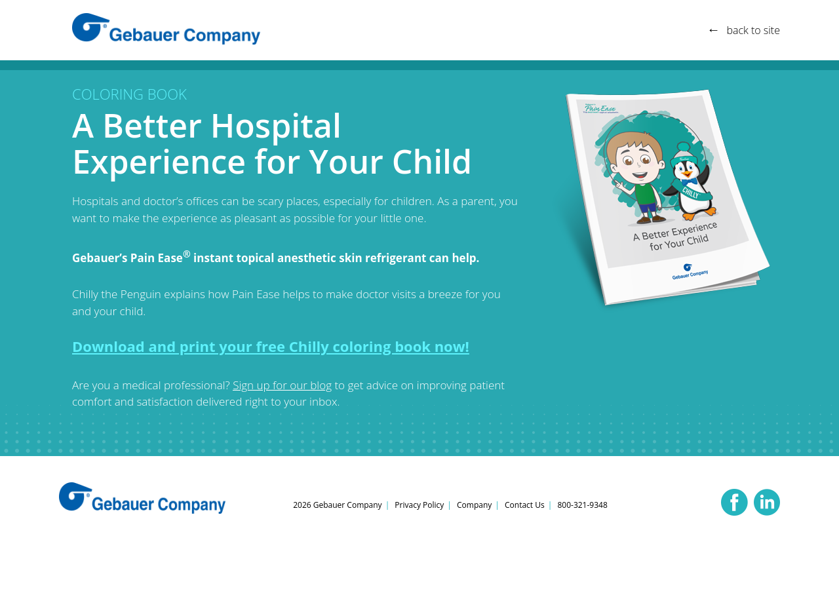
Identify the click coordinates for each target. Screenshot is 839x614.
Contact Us (525, 504)
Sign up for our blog (282, 385)
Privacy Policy (419, 504)
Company (474, 504)
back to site (753, 30)
